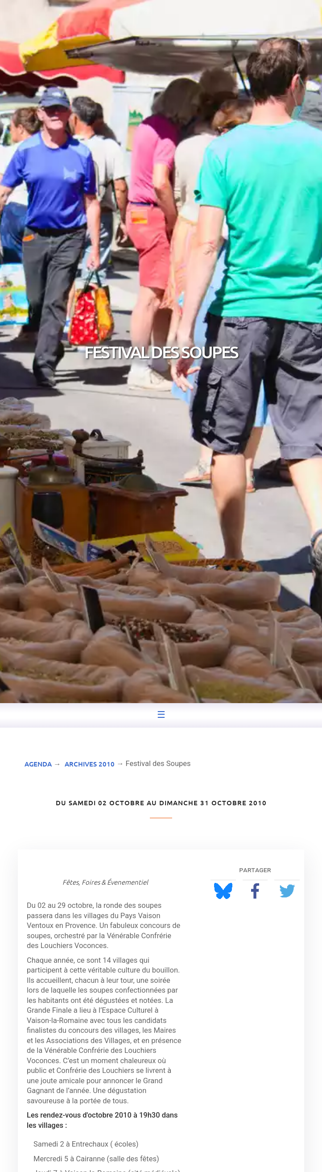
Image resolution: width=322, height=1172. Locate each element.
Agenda (38, 763)
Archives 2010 (90, 763)
